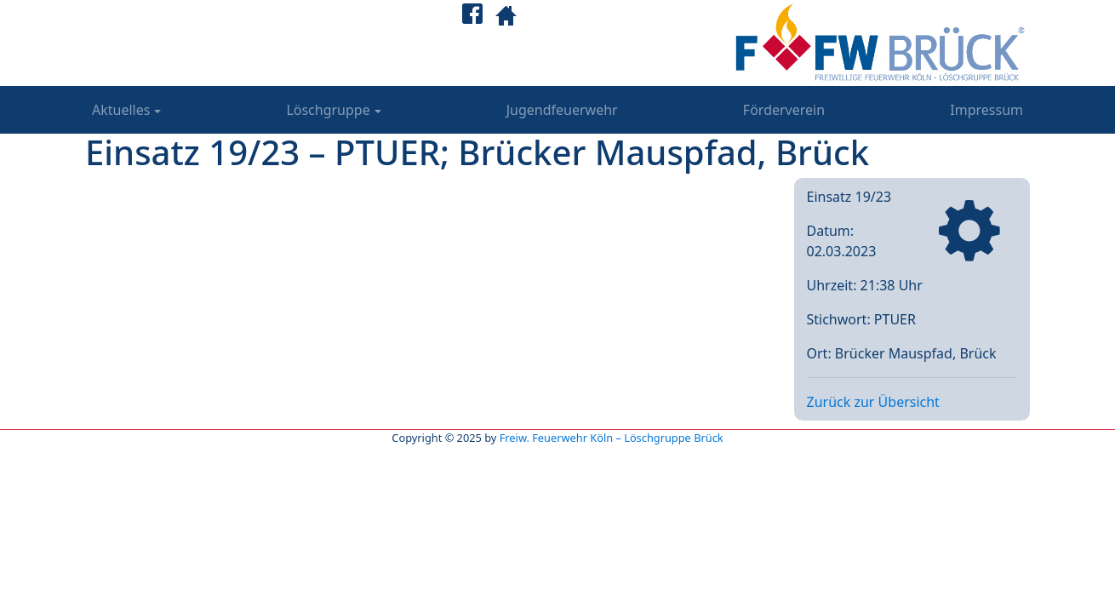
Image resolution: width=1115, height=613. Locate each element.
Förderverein (784, 109)
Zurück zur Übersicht (873, 401)
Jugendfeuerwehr (562, 109)
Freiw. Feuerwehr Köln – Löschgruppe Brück (611, 437)
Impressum (986, 109)
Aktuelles (121, 109)
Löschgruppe (327, 109)
